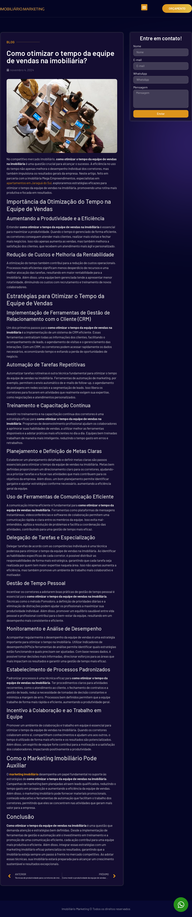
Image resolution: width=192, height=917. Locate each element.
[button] (144, 7)
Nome (137, 46)
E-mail (137, 60)
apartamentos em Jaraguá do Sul (29, 183)
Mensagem (140, 87)
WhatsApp (140, 73)
